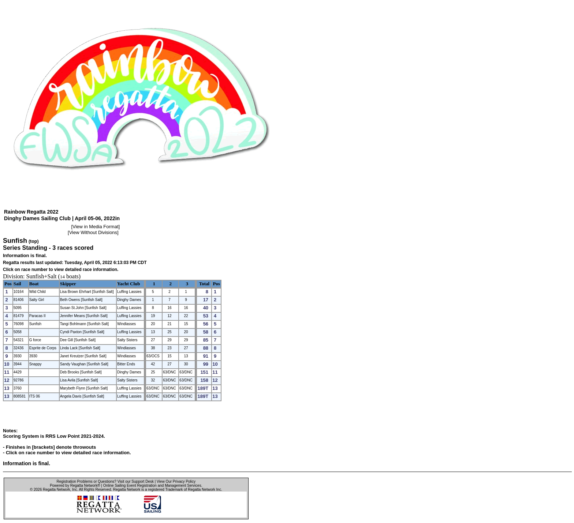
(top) (34, 241)
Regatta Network (56, 490)
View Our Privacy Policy (176, 481)
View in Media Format (95, 226)
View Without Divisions (93, 232)
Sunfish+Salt (41, 276)
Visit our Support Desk (136, 481)
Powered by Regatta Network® (75, 486)
